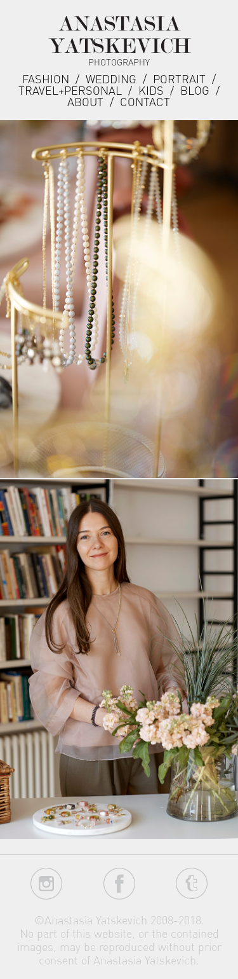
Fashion (45, 78)
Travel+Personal (70, 90)
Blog (194, 90)
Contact (145, 101)
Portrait (179, 78)
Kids (151, 90)
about (85, 101)
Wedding (111, 78)
